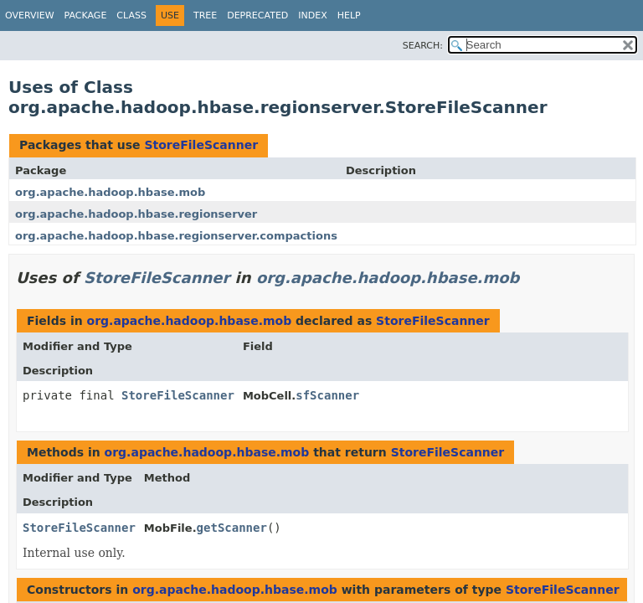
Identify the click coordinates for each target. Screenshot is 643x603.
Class (131, 15)
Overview (29, 15)
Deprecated (257, 15)
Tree (205, 15)
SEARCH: (423, 45)
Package (85, 15)
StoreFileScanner (201, 145)
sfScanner (327, 395)
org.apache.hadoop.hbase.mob (110, 192)
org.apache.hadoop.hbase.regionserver (136, 214)
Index (312, 15)
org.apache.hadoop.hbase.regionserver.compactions (176, 235)
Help (349, 15)
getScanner (232, 527)
